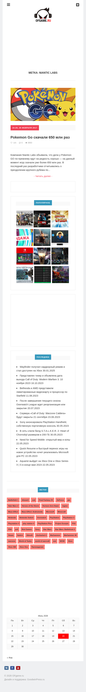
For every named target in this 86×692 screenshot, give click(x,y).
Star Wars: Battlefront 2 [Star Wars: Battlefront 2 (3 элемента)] (65, 529)
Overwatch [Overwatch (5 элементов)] (41, 518)
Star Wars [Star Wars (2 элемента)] (47, 529)
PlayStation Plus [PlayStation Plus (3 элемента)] (45, 523)
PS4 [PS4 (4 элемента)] (10, 529)
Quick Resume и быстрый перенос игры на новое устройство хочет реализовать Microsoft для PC (42, 452)
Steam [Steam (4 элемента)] (10, 535)
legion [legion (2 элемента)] (65, 506)
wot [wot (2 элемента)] (54, 541)
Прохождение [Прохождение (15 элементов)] (37, 547)
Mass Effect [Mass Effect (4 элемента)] (13, 512)
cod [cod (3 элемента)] (33, 500)
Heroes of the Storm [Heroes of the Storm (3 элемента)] (30, 506)
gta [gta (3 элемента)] (69, 500)
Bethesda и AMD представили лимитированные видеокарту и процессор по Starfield (41, 392)
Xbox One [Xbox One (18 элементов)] (24, 547)
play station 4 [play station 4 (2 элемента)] (28, 523)
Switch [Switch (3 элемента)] (20, 535)
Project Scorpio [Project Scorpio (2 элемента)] (61, 523)
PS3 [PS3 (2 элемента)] (73, 523)
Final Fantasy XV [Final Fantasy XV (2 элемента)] (46, 500)
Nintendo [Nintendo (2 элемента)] (12, 518)
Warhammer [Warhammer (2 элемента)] (55, 535)
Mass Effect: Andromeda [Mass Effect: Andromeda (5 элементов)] (32, 512)
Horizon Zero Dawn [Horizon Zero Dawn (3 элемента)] (51, 506)
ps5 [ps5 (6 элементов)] (16, 529)
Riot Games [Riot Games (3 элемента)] (27, 529)
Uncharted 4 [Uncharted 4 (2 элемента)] (41, 535)
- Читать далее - (43, 176)
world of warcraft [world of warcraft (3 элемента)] (42, 541)
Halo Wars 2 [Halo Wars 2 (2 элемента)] (13, 506)
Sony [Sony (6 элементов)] (37, 529)
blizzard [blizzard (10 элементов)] (25, 500)
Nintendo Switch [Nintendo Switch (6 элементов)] (26, 518)
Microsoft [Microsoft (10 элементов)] (50, 512)
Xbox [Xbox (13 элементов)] (70, 541)
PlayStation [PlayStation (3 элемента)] (55, 518)
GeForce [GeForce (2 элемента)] (60, 500)
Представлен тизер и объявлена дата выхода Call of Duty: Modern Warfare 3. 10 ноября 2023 (39, 379)
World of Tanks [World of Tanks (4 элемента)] (25, 541)
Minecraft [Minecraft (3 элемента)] (62, 512)
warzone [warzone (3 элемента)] (11, 541)
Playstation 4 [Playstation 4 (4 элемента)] (13, 523)
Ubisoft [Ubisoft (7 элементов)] (29, 535)
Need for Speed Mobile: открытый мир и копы (45, 439)
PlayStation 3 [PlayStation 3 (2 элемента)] (68, 518)
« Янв (9, 657)
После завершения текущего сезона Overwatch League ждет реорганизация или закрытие (40, 404)
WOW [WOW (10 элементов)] (62, 541)
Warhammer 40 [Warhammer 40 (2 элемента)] (70, 535)
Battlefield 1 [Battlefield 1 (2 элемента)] (13, 500)
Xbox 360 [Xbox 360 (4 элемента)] (12, 547)
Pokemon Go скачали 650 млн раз (40, 137)
